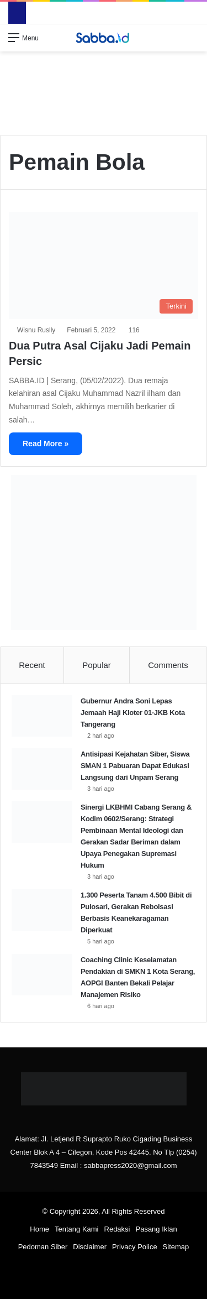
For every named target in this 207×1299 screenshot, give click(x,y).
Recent (32, 665)
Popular (96, 665)
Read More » (45, 443)
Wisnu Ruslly (36, 330)
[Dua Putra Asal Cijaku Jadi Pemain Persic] (103, 265)
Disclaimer (90, 1247)
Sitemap (176, 1247)
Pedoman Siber (43, 1247)
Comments (168, 665)
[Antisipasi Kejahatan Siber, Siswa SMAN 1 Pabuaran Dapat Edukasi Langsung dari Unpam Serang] (42, 769)
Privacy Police (134, 1247)
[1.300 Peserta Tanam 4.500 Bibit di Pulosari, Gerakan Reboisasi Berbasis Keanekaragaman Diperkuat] (42, 910)
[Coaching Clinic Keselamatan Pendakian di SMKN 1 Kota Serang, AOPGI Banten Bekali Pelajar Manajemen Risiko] (42, 974)
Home (39, 1229)
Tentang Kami (77, 1229)
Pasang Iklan (156, 1229)
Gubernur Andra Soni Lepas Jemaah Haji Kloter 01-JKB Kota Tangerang (133, 712)
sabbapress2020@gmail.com (130, 1165)
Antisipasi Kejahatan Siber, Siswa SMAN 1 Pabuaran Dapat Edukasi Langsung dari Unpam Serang (135, 765)
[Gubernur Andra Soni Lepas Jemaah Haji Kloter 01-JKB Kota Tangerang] (42, 716)
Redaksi (117, 1229)
